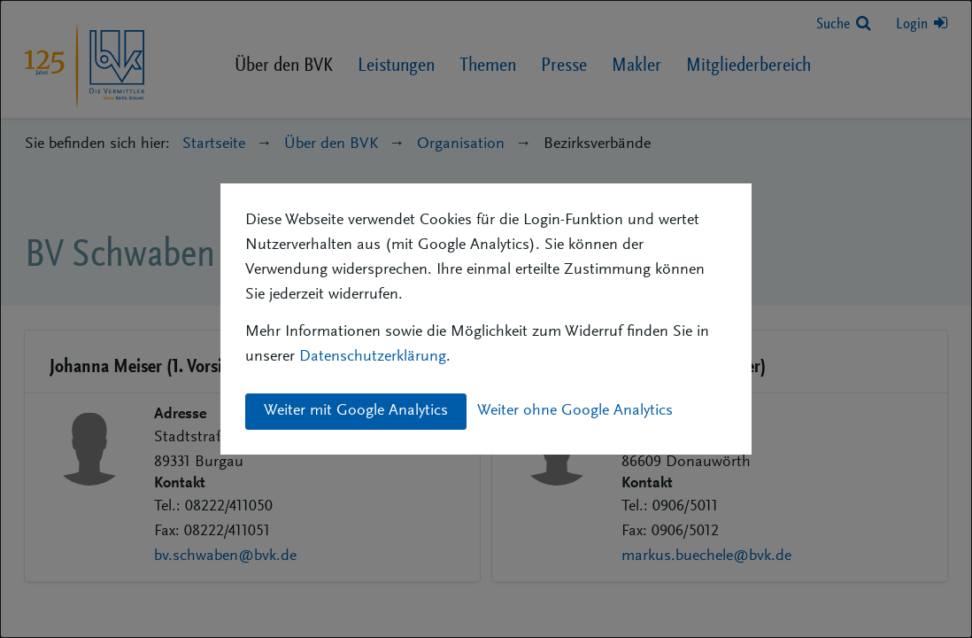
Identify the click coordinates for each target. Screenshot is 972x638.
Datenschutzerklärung (372, 357)
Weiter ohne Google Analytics (575, 411)
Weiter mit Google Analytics (356, 411)
